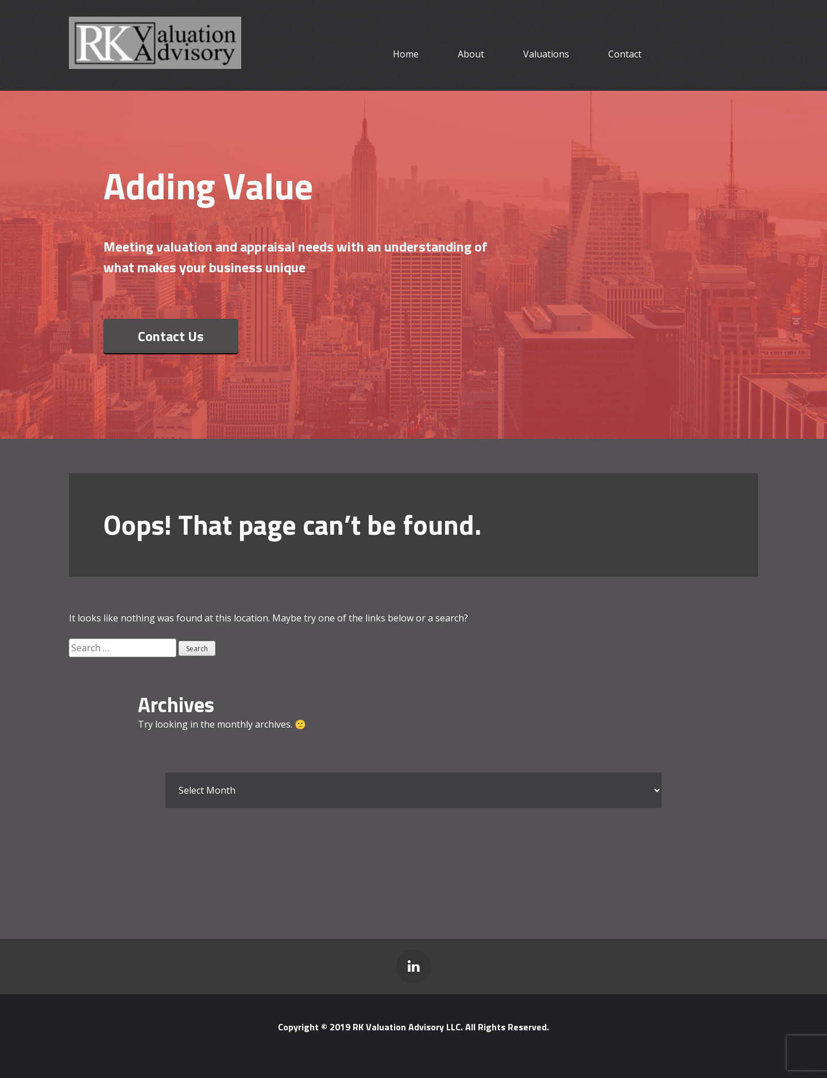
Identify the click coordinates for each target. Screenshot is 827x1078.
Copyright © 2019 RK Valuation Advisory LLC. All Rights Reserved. (413, 1027)
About (471, 54)
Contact (624, 54)
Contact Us (171, 336)
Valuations (546, 54)
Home (406, 54)
